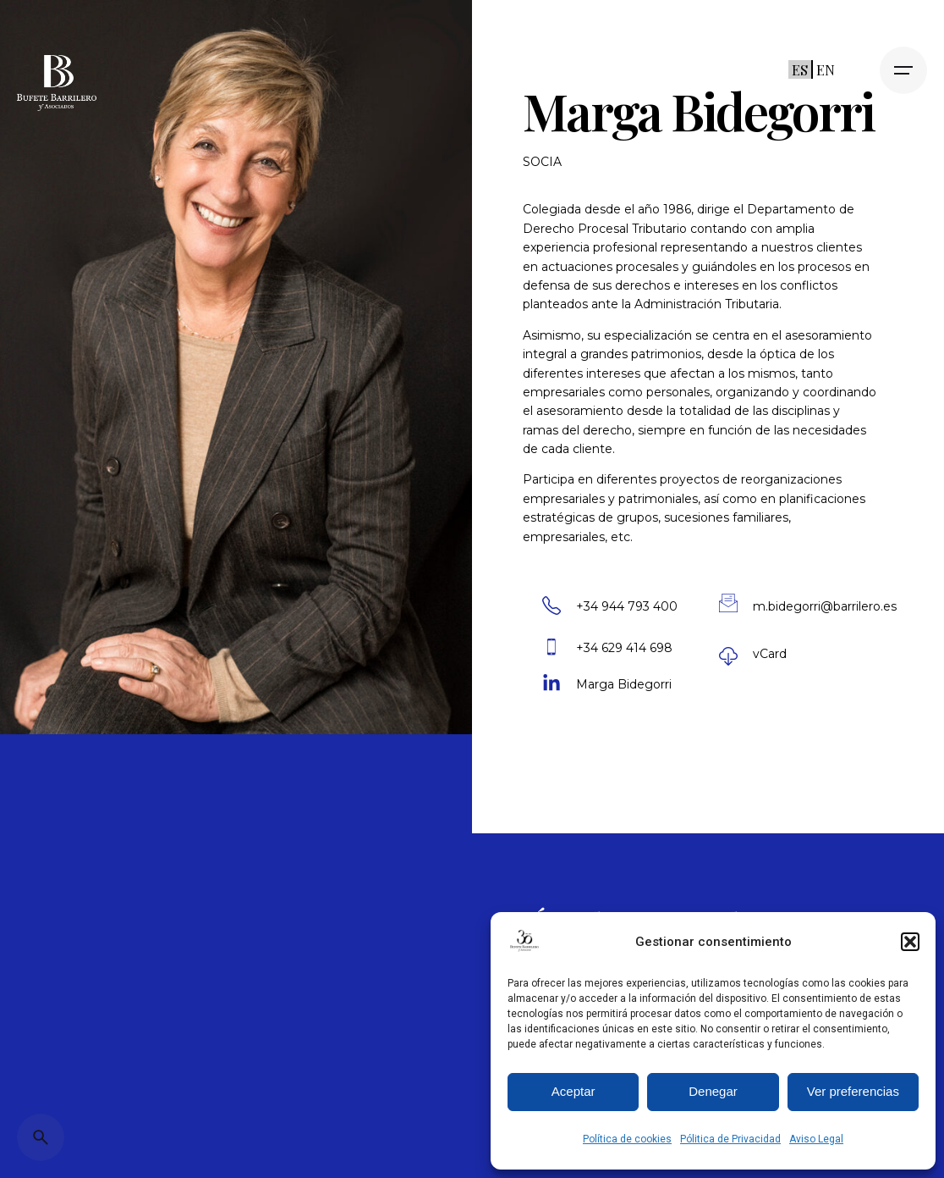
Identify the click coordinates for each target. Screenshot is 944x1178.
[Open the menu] (903, 70)
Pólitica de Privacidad (730, 1139)
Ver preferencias (853, 1091)
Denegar (713, 1091)
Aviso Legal (816, 1139)
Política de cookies (627, 1139)
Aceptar (573, 1091)
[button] (910, 941)
